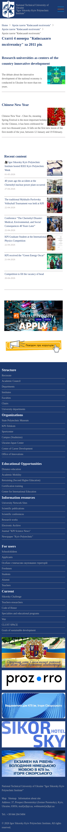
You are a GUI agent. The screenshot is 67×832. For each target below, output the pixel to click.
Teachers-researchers (12, 602)
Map (4, 798)
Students (6, 574)
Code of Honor (9, 608)
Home (5, 25)
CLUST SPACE (10, 624)
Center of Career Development (17, 448)
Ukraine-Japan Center (13, 443)
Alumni (5, 579)
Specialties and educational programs (20, 613)
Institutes (6, 392)
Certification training (12, 486)
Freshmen (7, 568)
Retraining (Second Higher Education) (21, 480)
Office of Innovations (12, 454)
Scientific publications (13, 508)
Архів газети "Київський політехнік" (31, 25)
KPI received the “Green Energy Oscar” (25, 255)
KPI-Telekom (8, 426)
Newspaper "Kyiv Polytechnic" (17, 536)
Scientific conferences (13, 514)
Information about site (29, 798)
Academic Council (11, 381)
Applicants (7, 557)
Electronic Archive (11, 525)
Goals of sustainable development (19, 630)
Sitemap (12, 798)
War (4, 619)
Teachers (6, 585)
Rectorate (6, 375)
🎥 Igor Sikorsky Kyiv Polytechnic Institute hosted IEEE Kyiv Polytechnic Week (24, 166)
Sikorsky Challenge (11, 596)
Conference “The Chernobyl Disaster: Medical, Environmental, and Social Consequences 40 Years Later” (24, 222)
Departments (8, 386)
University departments (13, 409)
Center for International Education (19, 491)
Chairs (5, 403)
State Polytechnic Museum (15, 420)
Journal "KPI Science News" (16, 531)
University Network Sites (14, 503)
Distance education (11, 469)
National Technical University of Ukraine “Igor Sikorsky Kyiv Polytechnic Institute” (32, 9)
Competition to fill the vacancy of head (24, 274)
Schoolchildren (9, 551)
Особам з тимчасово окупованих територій (24, 563)
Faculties (6, 398)
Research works (10, 519)
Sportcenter (7, 431)
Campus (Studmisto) (12, 437)
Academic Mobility (11, 474)
